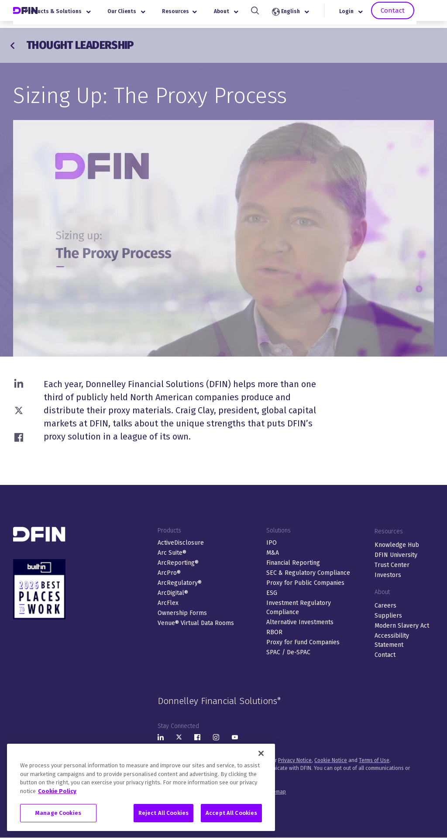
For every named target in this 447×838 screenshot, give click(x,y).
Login (372, 15)
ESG (271, 593)
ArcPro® (169, 573)
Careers (385, 605)
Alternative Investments (300, 622)
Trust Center (392, 565)
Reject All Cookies (163, 813)
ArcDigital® (173, 593)
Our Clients (147, 15)
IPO (271, 542)
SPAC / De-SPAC (288, 652)
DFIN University (396, 555)
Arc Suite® (172, 552)
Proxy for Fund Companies (303, 642)
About (247, 15)
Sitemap (276, 792)
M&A (272, 552)
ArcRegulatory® (180, 583)
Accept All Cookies (231, 813)
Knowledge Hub (397, 545)
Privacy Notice (295, 760)
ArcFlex (168, 603)
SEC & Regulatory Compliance (308, 573)
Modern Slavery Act (402, 625)
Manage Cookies (58, 813)
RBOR (274, 632)
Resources (200, 15)
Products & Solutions (79, 15)
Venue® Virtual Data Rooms (196, 623)
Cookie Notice (330, 760)
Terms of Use (374, 760)
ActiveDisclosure (181, 542)
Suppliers (388, 615)
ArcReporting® (178, 563)
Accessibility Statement (392, 640)
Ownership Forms (182, 613)
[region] (141, 787)
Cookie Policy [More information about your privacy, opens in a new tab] (57, 791)
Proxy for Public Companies (305, 583)
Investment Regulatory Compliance (298, 607)
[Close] (261, 753)
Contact (412, 14)
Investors (388, 575)
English (311, 15)
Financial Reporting (293, 563)
